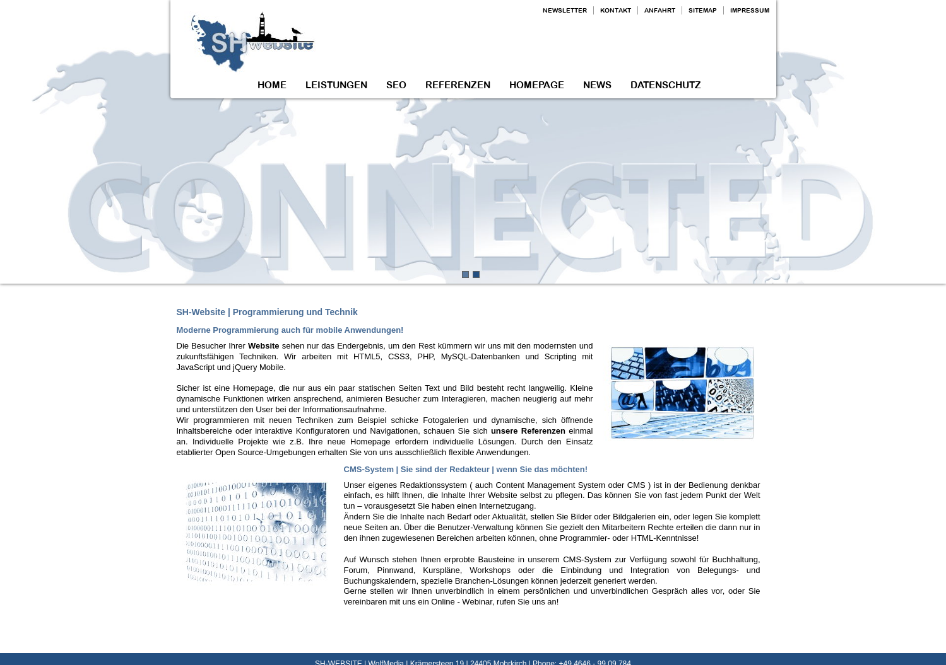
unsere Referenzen (528, 431)
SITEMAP (703, 10)
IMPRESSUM (749, 10)
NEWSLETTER (565, 10)
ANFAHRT (659, 10)
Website (264, 345)
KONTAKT (615, 10)
